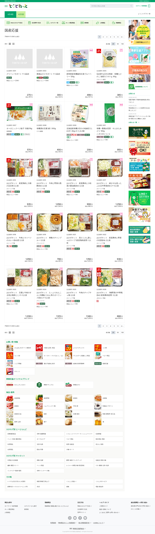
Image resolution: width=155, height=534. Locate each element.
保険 (67, 486)
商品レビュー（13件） (43, 80)
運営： (76, 528)
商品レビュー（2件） (72, 85)
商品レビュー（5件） (12, 194)
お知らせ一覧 (133, 122)
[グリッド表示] (10, 44)
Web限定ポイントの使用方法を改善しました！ (139, 109)
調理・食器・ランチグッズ (74, 460)
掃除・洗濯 (40, 460)
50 (118, 44)
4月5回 (22, 14)
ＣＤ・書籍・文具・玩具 (102, 465)
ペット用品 (40, 465)
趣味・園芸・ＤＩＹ (13, 465)
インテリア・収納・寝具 (14, 470)
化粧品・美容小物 (101, 460)
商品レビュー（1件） (102, 140)
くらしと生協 (70, 481)
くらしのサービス (101, 481)
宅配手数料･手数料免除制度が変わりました (139, 101)
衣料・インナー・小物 (43, 470)
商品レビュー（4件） (72, 140)
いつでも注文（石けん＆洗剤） (17, 481)
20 (113, 44)
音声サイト (81, 512)
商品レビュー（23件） (13, 80)
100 (122, 44)
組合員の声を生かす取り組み (140, 506)
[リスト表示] (13, 44)
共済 (38, 486)
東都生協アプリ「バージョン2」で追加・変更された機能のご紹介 (139, 117)
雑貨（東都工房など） (43, 481)
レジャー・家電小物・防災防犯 (75, 465)
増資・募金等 (99, 486)
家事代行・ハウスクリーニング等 (18, 486)
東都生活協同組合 (144, 1)
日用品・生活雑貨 (13, 460)
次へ (122, 37)
